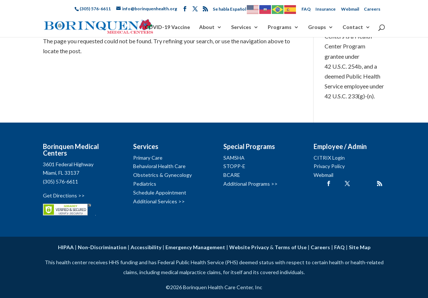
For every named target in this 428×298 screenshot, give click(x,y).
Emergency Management (195, 247)
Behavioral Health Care (159, 166)
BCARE (231, 175)
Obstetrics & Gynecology (162, 175)
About (207, 27)
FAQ (306, 9)
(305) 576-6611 (60, 181)
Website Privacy (249, 247)
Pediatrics (144, 184)
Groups (317, 27)
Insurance (325, 9)
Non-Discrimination (102, 247)
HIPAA (66, 247)
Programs (280, 27)
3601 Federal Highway (68, 164)
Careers (372, 9)
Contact (353, 27)
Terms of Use (291, 247)
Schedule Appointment (159, 192)
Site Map (359, 247)
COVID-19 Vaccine (167, 27)
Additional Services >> (159, 201)
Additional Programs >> (250, 184)
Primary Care (147, 158)
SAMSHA (234, 158)
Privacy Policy (329, 166)
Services (241, 27)
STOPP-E (234, 166)
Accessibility (146, 247)
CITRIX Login (329, 158)
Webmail (350, 9)
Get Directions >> (64, 195)
